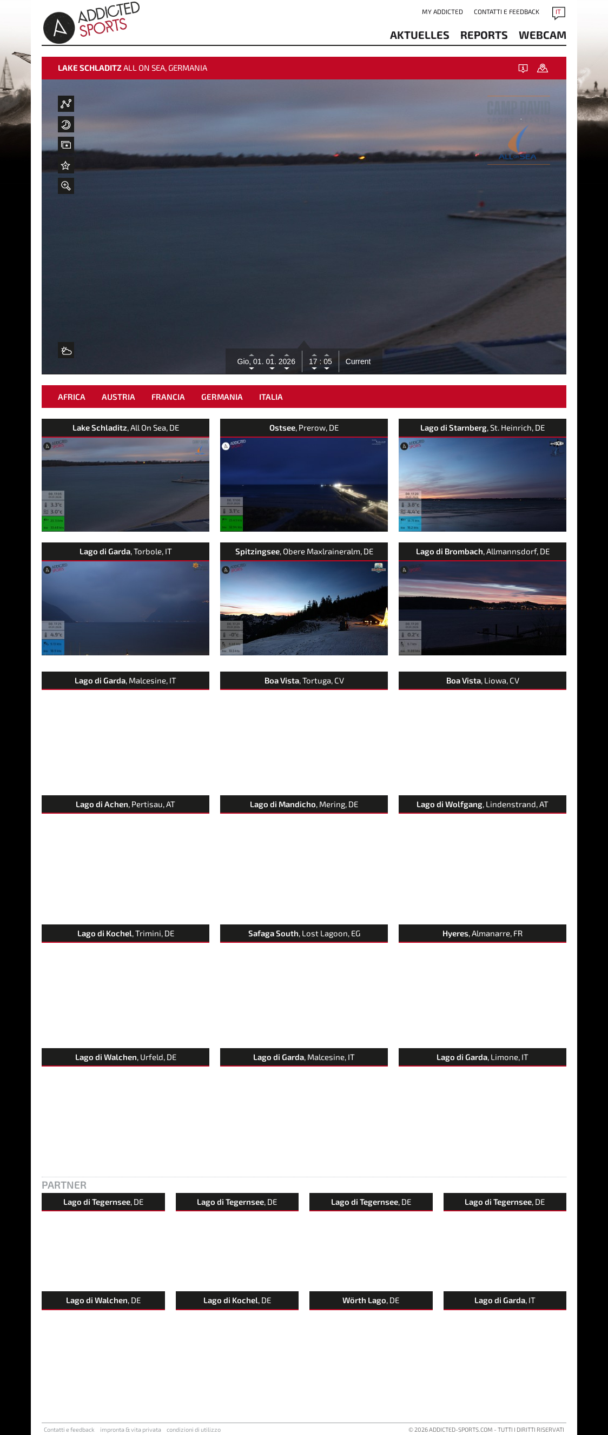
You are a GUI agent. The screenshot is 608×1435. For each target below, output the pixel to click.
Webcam (542, 34)
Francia (168, 396)
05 (326, 361)
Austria (118, 396)
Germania (222, 396)
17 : (315, 361)
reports (484, 34)
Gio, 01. (251, 361)
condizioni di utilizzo (194, 1429)
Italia (271, 396)
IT (558, 11)
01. (272, 361)
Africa (71, 396)
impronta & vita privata (130, 1429)
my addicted (442, 11)
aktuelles (420, 34)
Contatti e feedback (506, 11)
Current (358, 361)
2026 (287, 361)
